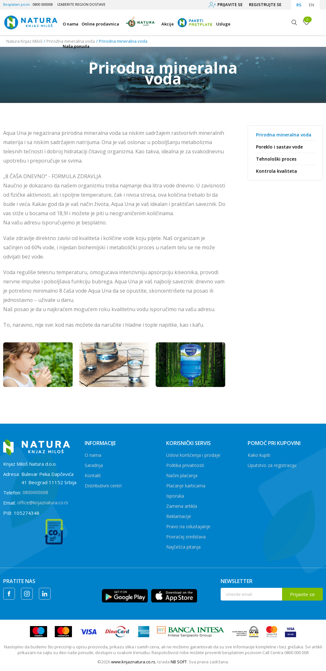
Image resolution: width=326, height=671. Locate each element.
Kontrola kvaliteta (276, 171)
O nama (93, 455)
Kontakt (93, 475)
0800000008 (35, 492)
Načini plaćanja (181, 475)
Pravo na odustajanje (188, 526)
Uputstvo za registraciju (272, 465)
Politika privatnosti (185, 465)
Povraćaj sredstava (186, 537)
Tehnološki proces (276, 159)
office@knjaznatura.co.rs (42, 503)
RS (298, 5)
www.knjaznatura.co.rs (133, 662)
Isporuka (175, 496)
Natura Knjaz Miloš (24, 41)
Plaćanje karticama (185, 486)
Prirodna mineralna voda (283, 135)
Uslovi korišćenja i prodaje (193, 455)
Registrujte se (265, 4)
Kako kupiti (259, 455)
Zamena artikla (181, 506)
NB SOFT (179, 662)
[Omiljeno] (306, 22)
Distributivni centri (103, 486)
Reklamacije (178, 516)
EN (311, 5)
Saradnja (94, 465)
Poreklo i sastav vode (279, 147)
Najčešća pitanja (183, 547)
